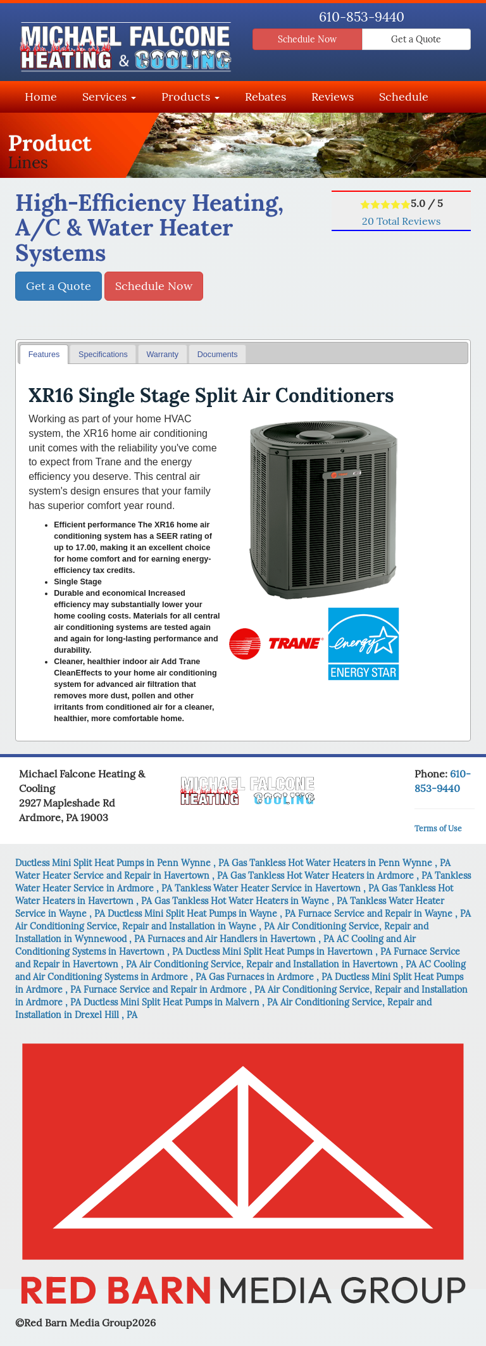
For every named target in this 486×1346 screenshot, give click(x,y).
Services (109, 96)
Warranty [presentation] (162, 354)
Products (190, 96)
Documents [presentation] (217, 354)
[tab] (44, 354)
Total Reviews (401, 221)
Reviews (332, 96)
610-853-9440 (361, 16)
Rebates (265, 96)
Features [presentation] (44, 354)
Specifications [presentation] (103, 354)
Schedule (403, 96)
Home (41, 96)
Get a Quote (416, 39)
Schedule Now (307, 39)
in (123, 863)
